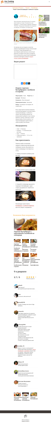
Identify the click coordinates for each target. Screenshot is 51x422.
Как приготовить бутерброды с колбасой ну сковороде (25, 261)
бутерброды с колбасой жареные (25, 205)
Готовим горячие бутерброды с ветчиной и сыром (33, 247)
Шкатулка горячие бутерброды (25, 399)
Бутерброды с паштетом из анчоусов (43, 36)
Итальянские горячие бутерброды (17, 399)
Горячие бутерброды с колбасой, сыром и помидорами (17, 247)
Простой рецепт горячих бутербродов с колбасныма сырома (17, 262)
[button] (49, 1)
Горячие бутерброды (33, 398)
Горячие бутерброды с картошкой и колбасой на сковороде (24, 233)
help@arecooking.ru (25, 421)
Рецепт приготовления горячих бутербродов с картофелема (33, 261)
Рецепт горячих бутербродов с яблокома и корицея (25, 247)
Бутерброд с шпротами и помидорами (43, 23)
